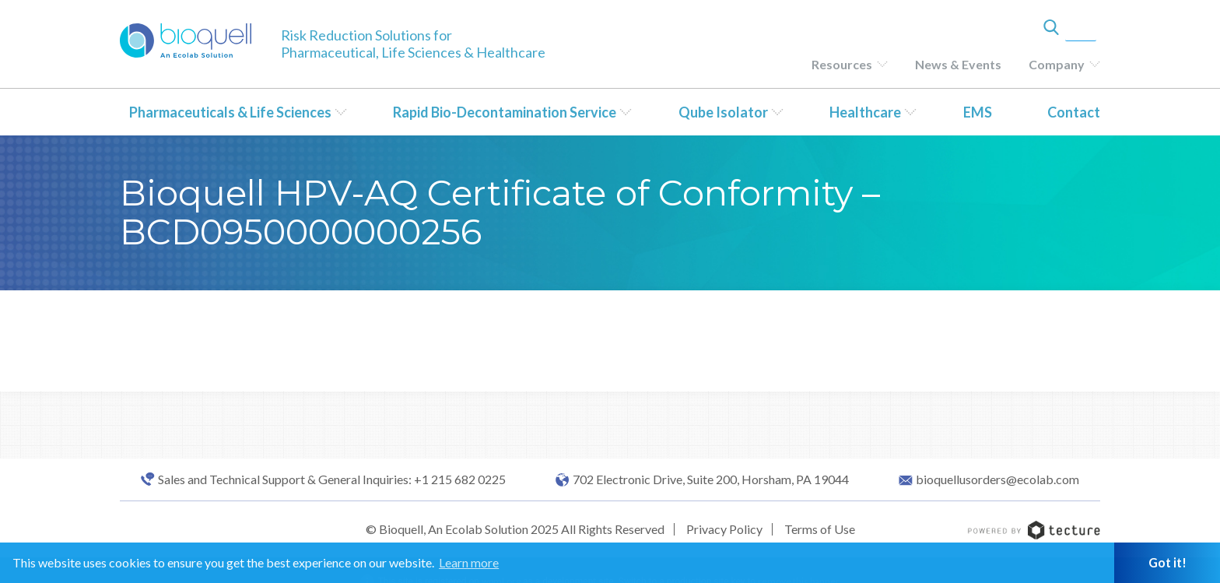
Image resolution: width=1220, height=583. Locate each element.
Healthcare (865, 112)
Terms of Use (819, 529)
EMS (977, 112)
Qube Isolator (723, 112)
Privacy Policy (724, 529)
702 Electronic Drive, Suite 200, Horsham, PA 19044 (711, 479)
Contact (1073, 112)
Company (1057, 64)
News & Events (958, 64)
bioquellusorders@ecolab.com (997, 479)
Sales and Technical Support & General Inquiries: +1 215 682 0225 (332, 479)
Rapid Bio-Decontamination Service (504, 112)
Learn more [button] (469, 562)
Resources (842, 64)
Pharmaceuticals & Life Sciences (230, 112)
